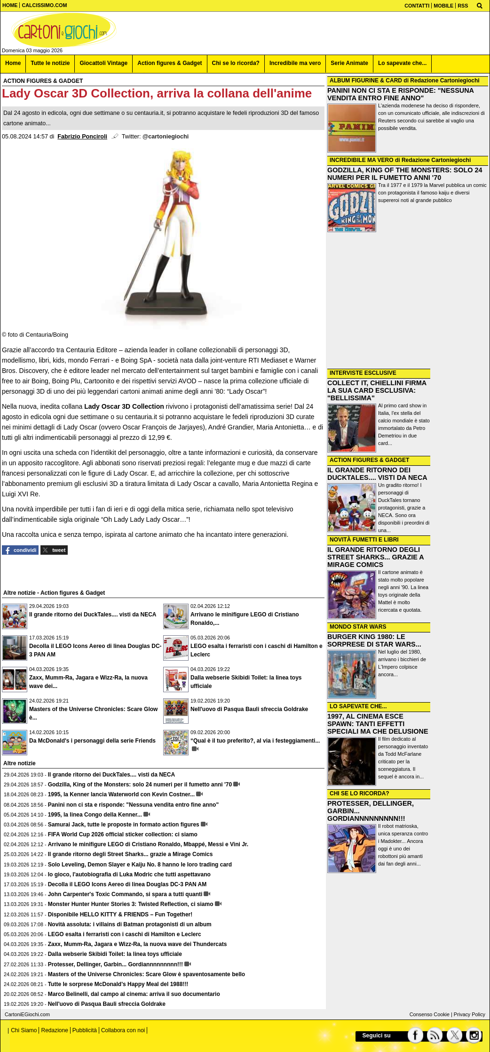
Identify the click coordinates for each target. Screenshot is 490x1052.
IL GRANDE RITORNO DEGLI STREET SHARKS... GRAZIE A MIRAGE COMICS (375, 557)
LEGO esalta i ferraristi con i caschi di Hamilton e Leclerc (124, 934)
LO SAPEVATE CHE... (358, 706)
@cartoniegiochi (165, 136)
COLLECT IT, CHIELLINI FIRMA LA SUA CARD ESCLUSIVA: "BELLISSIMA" (377, 390)
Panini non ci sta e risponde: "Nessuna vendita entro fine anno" (133, 804)
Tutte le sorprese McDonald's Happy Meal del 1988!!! (118, 984)
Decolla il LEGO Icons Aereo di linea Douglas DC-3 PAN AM (127, 884)
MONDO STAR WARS (358, 626)
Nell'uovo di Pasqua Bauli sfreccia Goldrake (249, 709)
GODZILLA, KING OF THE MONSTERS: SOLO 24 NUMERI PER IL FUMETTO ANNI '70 (404, 173)
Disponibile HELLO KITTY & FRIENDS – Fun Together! (120, 914)
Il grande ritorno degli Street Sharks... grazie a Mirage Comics (130, 854)
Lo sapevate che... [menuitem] (402, 63)
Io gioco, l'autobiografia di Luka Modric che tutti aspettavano (129, 874)
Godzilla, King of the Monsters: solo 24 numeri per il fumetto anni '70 (140, 784)
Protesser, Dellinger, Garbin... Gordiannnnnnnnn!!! (115, 964)
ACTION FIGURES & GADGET (369, 460)
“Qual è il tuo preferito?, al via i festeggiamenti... (255, 740)
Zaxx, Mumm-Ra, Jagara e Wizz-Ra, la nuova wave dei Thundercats (137, 944)
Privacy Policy (469, 1014)
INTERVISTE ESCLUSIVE (363, 373)
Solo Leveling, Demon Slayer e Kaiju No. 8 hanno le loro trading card (140, 864)
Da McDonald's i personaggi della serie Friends (92, 740)
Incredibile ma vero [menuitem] (295, 63)
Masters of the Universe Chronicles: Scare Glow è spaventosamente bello (146, 974)
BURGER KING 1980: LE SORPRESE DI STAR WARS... (374, 640)
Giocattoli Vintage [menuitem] (103, 63)
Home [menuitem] (13, 63)
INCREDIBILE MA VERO (362, 160)
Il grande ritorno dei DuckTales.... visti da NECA (93, 614)
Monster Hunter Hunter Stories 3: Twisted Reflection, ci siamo (130, 904)
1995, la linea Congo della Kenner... (95, 814)
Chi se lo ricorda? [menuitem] (236, 63)
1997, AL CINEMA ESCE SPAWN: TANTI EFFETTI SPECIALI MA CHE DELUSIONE (377, 723)
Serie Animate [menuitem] (349, 63)
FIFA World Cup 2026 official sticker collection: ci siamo (123, 834)
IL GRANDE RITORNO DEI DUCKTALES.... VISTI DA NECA (377, 473)
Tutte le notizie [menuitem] (50, 63)
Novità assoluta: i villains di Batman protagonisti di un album (130, 924)
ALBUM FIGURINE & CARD (366, 80)
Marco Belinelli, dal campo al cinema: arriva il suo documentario (134, 994)
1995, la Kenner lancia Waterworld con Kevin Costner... (121, 794)
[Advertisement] (408, 301)
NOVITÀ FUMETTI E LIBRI (364, 539)
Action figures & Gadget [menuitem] (169, 63)
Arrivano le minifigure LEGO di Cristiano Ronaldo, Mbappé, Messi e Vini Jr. (148, 844)
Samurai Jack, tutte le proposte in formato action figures (123, 824)
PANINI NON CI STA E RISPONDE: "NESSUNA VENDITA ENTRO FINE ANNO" (400, 94)
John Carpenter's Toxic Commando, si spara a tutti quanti (125, 894)
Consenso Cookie (430, 1014)
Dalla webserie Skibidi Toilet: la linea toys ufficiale (115, 954)
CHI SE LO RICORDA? (359, 793)
